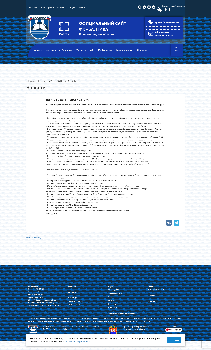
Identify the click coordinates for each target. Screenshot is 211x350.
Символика (113, 307)
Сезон (150, 287)
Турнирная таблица (156, 290)
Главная (72, 287)
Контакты (112, 304)
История (112, 300)
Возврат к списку (34, 237)
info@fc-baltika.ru (35, 297)
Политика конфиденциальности (123, 313)
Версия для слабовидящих (173, 6)
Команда (72, 298)
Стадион (112, 297)
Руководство (113, 290)
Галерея (151, 301)
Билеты (151, 296)
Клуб (110, 287)
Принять (174, 340)
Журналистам (74, 304)
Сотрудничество (76, 301)
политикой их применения (77, 341)
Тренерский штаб (115, 293)
